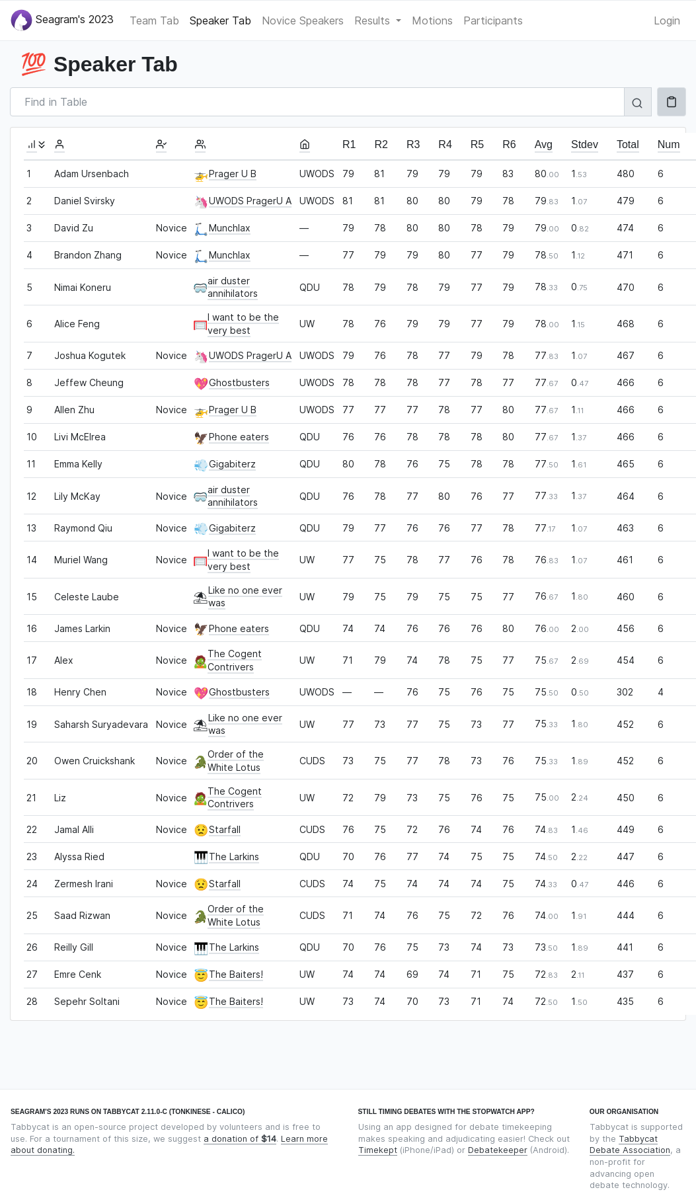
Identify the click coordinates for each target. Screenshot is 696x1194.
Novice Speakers (303, 20)
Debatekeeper (497, 1150)
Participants (493, 20)
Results (373, 20)
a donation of (240, 1139)
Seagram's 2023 (62, 20)
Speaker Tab (220, 20)
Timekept (377, 1150)
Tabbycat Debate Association (630, 1145)
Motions (432, 20)
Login (667, 20)
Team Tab (154, 20)
